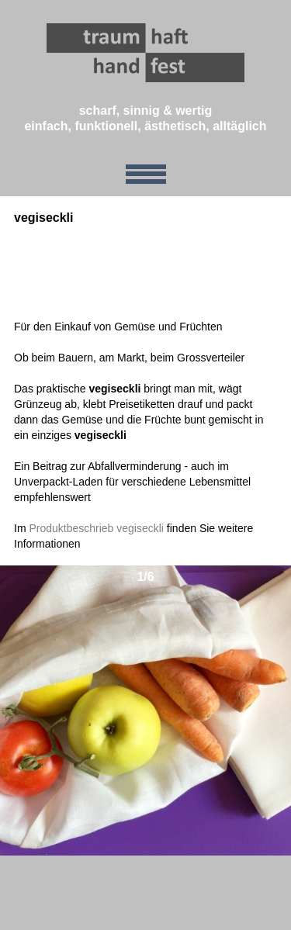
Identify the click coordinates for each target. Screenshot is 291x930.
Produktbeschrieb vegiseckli (96, 528)
